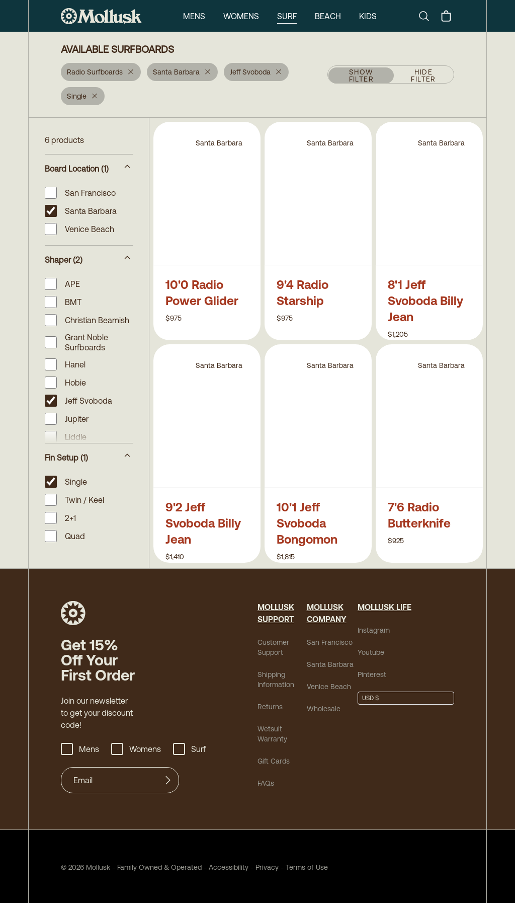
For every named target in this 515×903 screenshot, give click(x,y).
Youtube (371, 652)
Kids (368, 16)
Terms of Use (307, 867)
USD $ (370, 698)
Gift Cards (274, 761)
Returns (270, 707)
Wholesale (323, 709)
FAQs (266, 783)
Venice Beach (329, 687)
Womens (241, 16)
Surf (287, 16)
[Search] (428, 16)
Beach (328, 16)
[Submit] (168, 780)
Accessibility (225, 867)
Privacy (267, 867)
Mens (194, 16)
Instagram (374, 630)
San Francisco (330, 642)
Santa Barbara (330, 664)
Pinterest (372, 674)
